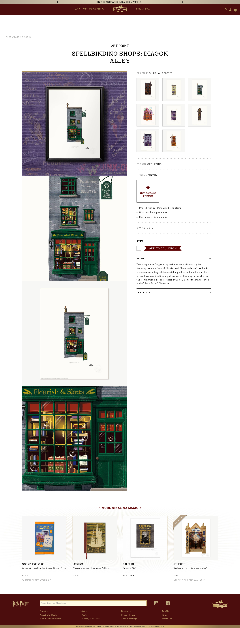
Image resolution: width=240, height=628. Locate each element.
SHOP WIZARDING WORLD (18, 37)
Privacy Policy (128, 615)
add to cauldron (163, 248)
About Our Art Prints (50, 618)
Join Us (165, 611)
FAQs (83, 615)
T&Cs (164, 615)
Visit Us (84, 611)
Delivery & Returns (90, 618)
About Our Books (48, 615)
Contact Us (127, 611)
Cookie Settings (129, 618)
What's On (167, 618)
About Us (44, 611)
